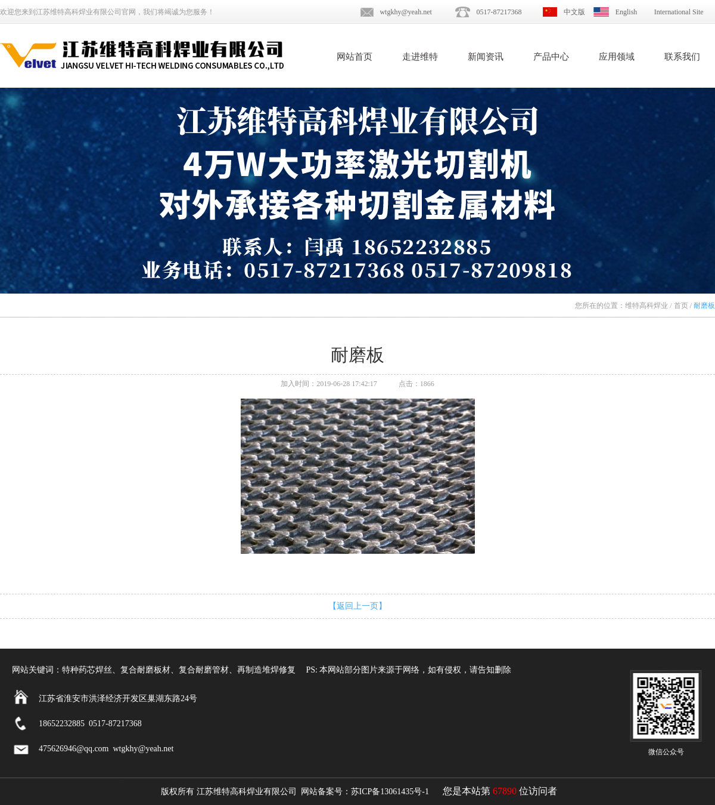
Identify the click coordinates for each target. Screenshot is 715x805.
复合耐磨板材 (145, 669)
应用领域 (617, 56)
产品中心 (551, 56)
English (626, 12)
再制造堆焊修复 (266, 669)
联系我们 (682, 56)
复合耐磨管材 (204, 669)
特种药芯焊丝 (87, 669)
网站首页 (354, 56)
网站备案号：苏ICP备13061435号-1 (365, 791)
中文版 (574, 12)
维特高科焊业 (646, 305)
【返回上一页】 (357, 606)
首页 (681, 305)
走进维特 (420, 56)
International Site (679, 12)
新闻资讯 (485, 56)
